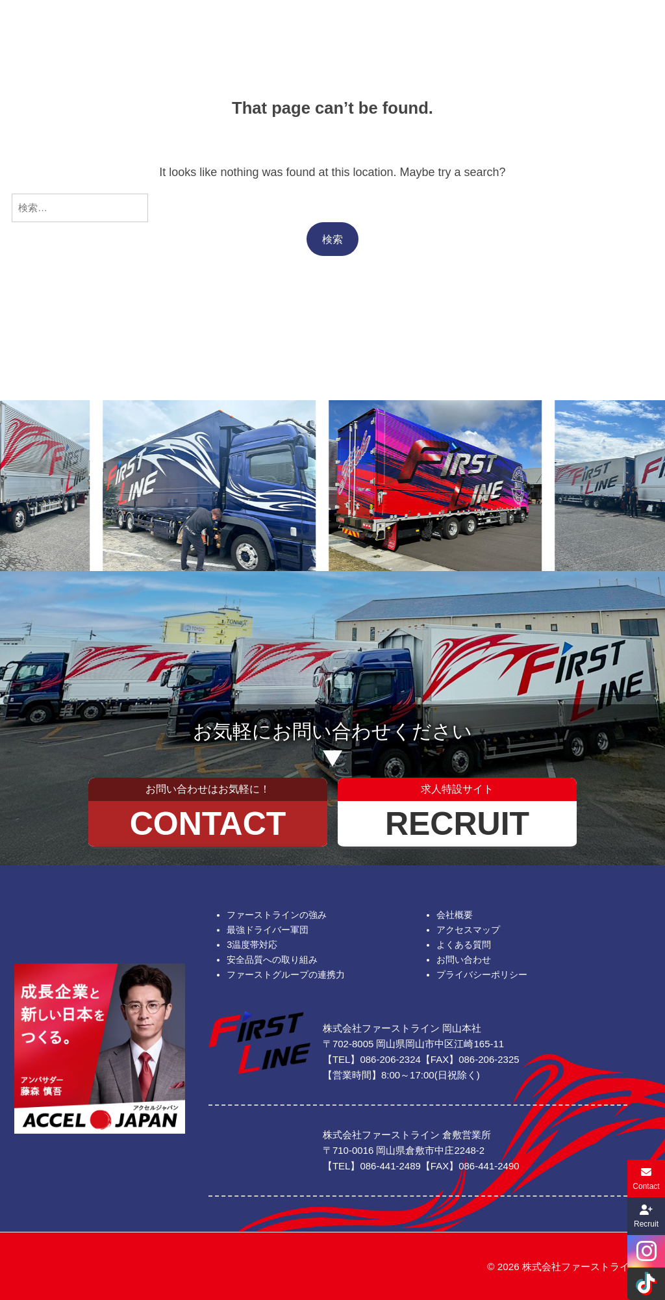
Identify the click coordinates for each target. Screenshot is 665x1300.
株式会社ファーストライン (580, 1266)
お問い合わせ (540, 30)
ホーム (56, 30)
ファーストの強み (124, 30)
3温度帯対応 (252, 944)
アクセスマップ (468, 929)
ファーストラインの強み (277, 915)
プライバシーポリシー (481, 974)
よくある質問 (463, 944)
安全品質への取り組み (272, 959)
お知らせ (466, 30)
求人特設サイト (608, 30)
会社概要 (193, 30)
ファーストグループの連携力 (286, 974)
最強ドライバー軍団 (267, 929)
